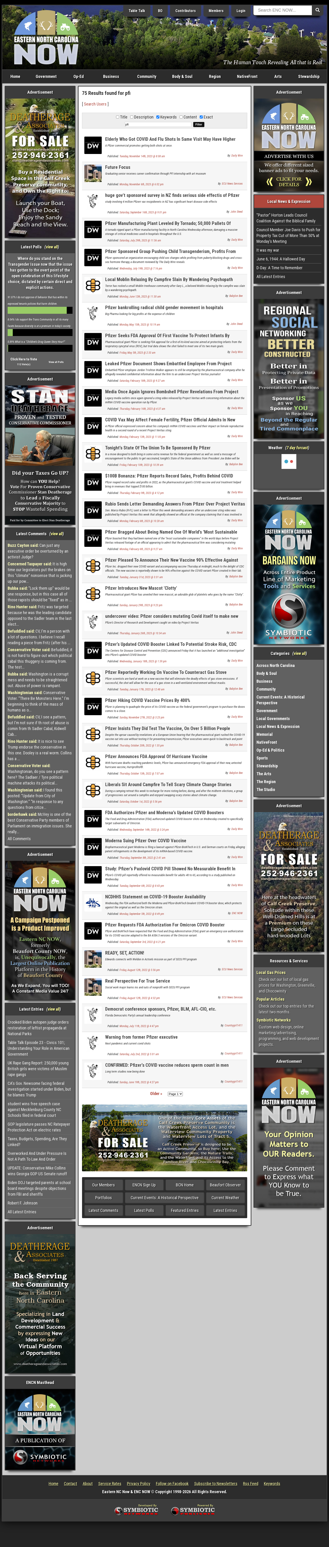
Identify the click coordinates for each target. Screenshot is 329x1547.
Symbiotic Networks (273, 1020)
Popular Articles (270, 999)
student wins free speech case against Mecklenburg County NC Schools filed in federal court (34, 1109)
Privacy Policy (138, 1483)
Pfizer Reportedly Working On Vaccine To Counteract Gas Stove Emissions (166, 674)
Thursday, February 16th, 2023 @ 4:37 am (142, 408)
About (88, 1483)
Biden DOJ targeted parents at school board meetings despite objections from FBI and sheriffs (39, 1188)
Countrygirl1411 (234, 1025)
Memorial (264, 734)
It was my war (267, 250)
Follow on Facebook (172, 1483)
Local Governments (273, 718)
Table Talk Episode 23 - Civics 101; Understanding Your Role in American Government (39, 1048)
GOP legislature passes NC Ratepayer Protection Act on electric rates (39, 1127)
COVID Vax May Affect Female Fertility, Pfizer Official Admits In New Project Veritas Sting (170, 422)
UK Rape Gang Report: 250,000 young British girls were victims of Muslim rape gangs (38, 1068)
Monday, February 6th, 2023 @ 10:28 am (142, 521)
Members (216, 11)
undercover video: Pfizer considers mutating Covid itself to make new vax (171, 618)
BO (160, 11)
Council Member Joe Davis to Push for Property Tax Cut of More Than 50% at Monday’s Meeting (288, 235)
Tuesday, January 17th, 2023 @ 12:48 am (142, 689)
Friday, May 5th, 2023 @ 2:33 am (137, 352)
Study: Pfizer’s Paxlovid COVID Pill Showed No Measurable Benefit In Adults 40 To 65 (170, 871)
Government (46, 76)
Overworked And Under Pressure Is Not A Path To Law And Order (37, 1156)
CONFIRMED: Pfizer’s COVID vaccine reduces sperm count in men (167, 1065)
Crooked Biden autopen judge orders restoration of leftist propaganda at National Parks (38, 1028)
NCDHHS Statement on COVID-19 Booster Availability (155, 897)
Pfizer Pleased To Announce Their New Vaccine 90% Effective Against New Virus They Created (171, 562)
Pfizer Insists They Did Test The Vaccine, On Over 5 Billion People (167, 728)
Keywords (272, 1483)
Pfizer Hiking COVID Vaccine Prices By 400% (147, 700)
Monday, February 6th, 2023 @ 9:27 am (141, 549)
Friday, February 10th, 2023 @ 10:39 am (141, 465)
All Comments (19, 838)
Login (241, 11)
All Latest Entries (22, 1211)
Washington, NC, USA (289, 471)
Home (15, 76)
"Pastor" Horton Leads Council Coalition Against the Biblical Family (286, 218)
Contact (70, 1483)
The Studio (265, 789)
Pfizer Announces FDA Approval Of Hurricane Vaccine (156, 756)
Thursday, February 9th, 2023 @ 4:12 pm (142, 493)
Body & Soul (182, 76)
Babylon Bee (236, 296)
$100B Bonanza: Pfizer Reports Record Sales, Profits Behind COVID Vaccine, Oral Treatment (169, 478)
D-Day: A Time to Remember (279, 267)
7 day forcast (297, 447)
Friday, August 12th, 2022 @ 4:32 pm (140, 998)
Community (146, 76)
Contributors (185, 11)
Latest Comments (103, 1210)
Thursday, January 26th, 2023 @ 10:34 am (143, 633)
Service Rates (109, 1483)
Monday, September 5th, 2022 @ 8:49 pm (142, 914)
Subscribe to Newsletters (215, 1483)
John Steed (237, 211)
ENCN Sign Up (144, 1184)
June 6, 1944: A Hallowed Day (280, 258)
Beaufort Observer (225, 1184)
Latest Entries (225, 1210)
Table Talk (137, 11)
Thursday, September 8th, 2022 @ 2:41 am (142, 857)
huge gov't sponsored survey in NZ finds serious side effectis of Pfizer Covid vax (172, 197)
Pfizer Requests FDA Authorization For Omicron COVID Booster (165, 925)
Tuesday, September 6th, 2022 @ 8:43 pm (142, 885)
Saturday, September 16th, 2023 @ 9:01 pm (143, 212)
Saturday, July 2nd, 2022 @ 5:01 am (139, 1054)
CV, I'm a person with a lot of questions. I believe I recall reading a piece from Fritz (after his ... (39, 637)
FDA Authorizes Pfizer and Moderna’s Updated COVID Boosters (164, 812)
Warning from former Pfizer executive (141, 1037)
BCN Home (185, 1184)
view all (52, 246)
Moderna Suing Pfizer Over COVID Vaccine (145, 840)
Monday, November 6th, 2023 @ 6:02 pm (142, 184)
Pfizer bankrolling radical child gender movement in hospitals (164, 307)
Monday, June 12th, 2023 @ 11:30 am (140, 296)
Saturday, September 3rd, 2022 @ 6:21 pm (142, 942)
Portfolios (103, 1197)
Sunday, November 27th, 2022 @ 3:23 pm (142, 717)
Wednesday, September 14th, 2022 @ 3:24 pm (144, 829)
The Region (266, 781)
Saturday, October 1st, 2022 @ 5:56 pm (141, 801)
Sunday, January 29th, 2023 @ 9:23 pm (141, 605)
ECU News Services (232, 183)
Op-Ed (78, 76)
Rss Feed (250, 1483)
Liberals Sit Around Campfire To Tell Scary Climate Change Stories (168, 784)
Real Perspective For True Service (137, 981)
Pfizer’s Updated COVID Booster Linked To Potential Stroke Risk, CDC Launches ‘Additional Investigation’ (171, 646)
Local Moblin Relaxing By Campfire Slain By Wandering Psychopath (169, 279)
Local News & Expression (278, 726)
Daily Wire (237, 155)
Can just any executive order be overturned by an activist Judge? (38, 551)
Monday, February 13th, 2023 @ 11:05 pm (142, 437)
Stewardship (309, 76)
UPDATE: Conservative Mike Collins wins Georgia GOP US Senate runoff (37, 1171)
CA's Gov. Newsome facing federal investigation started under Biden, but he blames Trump (39, 1089)
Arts (278, 76)
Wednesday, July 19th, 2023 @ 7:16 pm (141, 268)
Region (215, 76)
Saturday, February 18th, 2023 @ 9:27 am (142, 380)
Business (111, 76)
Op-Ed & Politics (270, 750)
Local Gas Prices (271, 972)
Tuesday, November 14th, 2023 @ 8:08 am (142, 156)
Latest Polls (144, 1210)
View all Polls (56, 362)
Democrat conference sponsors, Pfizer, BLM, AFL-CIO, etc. (160, 1009)
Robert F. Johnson (23, 1203)
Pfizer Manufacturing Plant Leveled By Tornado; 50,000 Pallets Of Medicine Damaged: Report (168, 226)
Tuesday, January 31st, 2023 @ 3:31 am (141, 577)
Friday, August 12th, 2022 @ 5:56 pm (140, 970)
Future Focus (117, 167)
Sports (262, 758)
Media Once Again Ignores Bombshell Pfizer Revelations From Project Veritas (171, 394)
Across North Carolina (275, 665)
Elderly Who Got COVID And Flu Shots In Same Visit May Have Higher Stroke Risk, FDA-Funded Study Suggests (170, 141)
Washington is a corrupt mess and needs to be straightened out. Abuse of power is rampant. (38, 680)
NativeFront (247, 76)
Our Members (103, 1184)
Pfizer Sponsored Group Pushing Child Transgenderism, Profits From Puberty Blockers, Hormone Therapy (170, 254)
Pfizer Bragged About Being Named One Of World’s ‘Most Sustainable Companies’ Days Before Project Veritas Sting (171, 534)
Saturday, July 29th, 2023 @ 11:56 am (140, 240)
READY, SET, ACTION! (124, 953)
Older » (156, 1093)
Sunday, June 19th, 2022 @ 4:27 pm (139, 1082)
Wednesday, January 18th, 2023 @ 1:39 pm (143, 661)
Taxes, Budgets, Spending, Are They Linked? (37, 1141)
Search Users (95, 104)
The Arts (263, 773)
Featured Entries (185, 1210)
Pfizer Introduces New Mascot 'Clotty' (141, 588)
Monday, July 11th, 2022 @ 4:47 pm (139, 1026)
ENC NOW (237, 913)
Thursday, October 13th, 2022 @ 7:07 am (142, 773)
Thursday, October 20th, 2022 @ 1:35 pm (142, 745)
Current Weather (225, 1197)
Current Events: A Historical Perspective (165, 1197)
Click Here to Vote (23, 359)
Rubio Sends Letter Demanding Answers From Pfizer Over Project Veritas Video (175, 506)
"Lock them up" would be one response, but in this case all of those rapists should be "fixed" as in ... (40, 594)
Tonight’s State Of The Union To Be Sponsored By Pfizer (158, 448)
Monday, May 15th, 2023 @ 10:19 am (140, 324)
